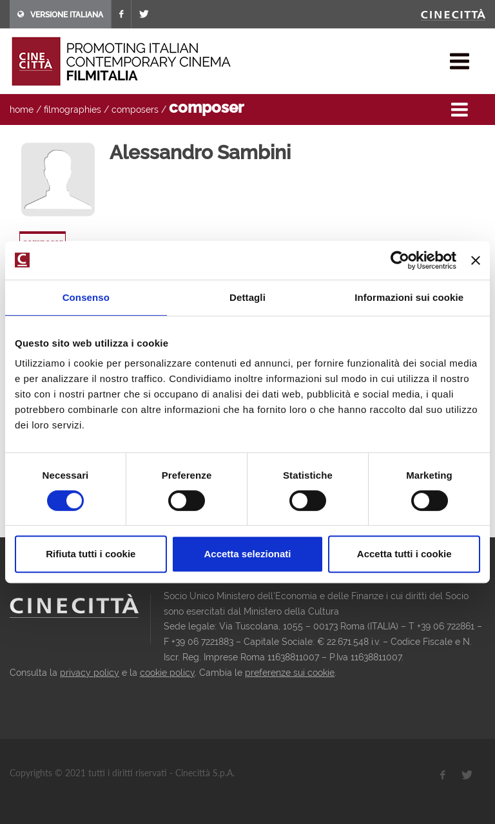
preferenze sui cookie (290, 672)
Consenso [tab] (86, 297)
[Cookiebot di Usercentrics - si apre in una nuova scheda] (400, 260)
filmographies (72, 109)
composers (135, 109)
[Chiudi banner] (475, 260)
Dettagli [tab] (247, 297)
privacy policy (89, 672)
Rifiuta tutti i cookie (90, 553)
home (22, 109)
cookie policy (167, 672)
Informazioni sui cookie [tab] (408, 297)
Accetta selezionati (247, 553)
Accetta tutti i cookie (404, 553)
